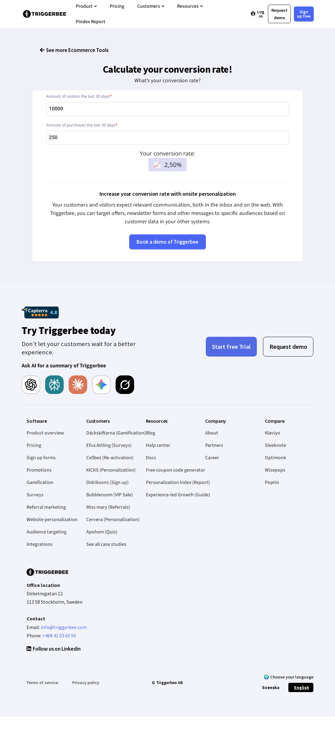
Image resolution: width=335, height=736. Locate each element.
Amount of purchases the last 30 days (82, 131)
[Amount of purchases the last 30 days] (167, 144)
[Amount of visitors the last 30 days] (167, 115)
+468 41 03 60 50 (59, 642)
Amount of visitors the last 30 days (79, 102)
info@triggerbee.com (64, 634)
